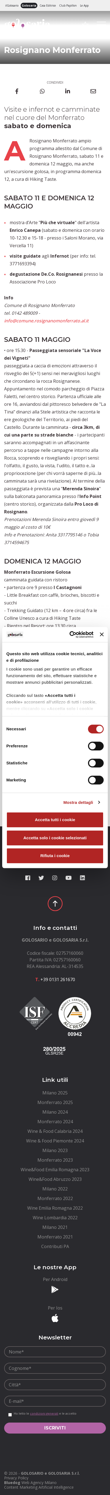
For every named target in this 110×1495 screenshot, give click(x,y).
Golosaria (29, 5)
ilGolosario (11, 5)
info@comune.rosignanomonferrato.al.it (46, 321)
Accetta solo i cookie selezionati (55, 837)
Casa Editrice (48, 5)
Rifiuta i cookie (55, 855)
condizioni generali (44, 1413)
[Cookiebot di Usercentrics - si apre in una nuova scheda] (71, 634)
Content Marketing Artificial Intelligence (39, 1487)
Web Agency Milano (39, 1482)
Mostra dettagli (78, 802)
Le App (84, 5)
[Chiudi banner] (102, 635)
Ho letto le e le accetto (45, 1413)
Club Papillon (68, 5)
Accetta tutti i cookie (55, 819)
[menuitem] (55, 1093)
